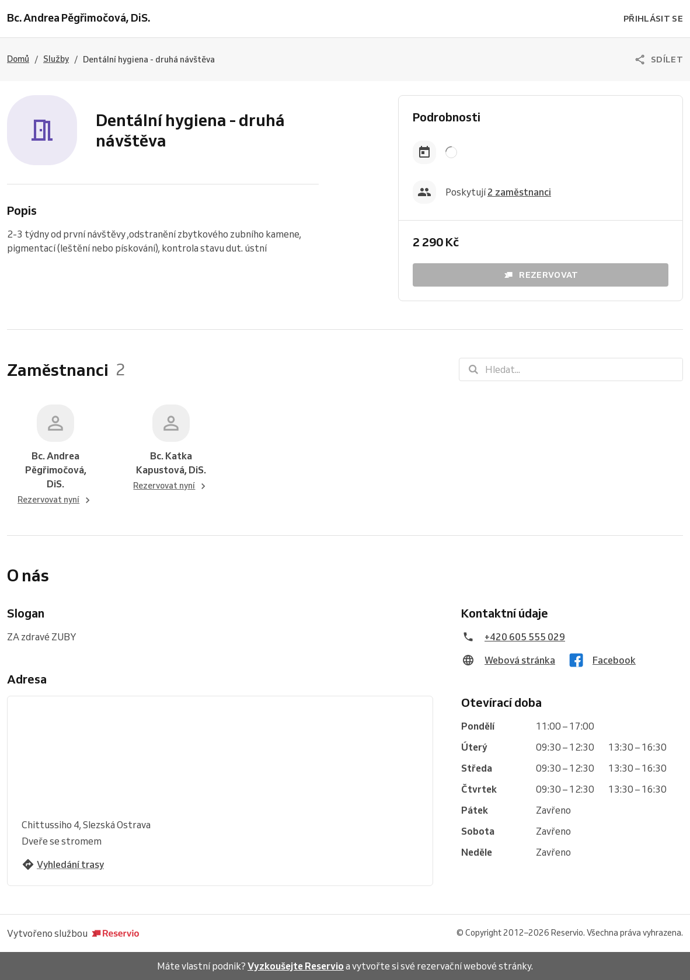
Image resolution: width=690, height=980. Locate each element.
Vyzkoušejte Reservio (296, 966)
